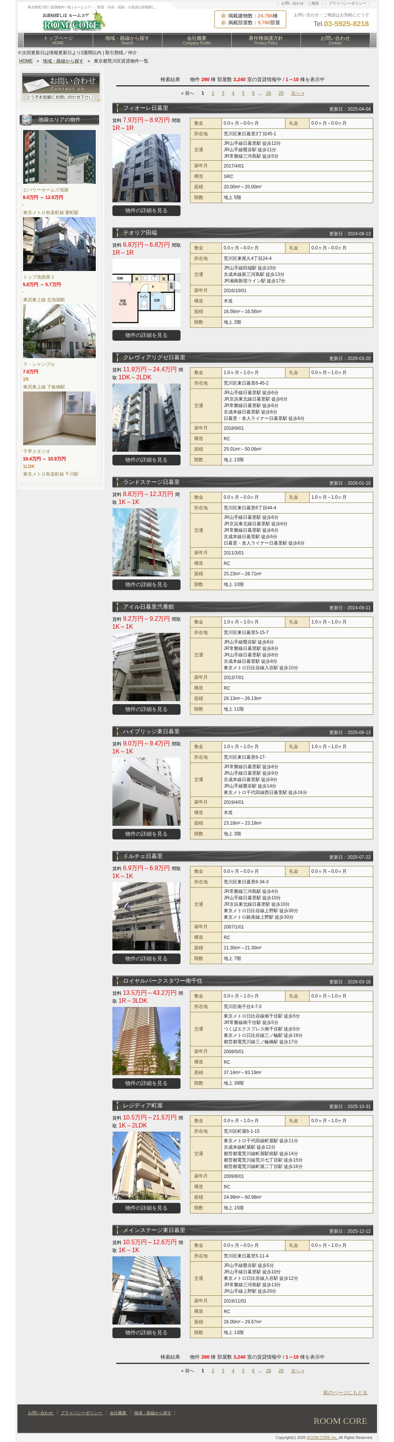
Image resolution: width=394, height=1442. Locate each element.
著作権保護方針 (266, 40)
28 (268, 93)
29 (281, 93)
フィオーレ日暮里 (145, 108)
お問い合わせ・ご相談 (300, 3)
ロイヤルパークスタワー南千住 (162, 980)
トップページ (58, 40)
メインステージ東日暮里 (154, 1230)
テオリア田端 (140, 232)
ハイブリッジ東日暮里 (151, 731)
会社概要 (197, 40)
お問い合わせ (335, 40)
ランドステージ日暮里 (151, 482)
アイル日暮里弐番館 (148, 606)
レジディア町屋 (143, 1105)
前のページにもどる (345, 1392)
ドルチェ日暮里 (143, 856)
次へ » (297, 93)
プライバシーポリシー (347, 3)
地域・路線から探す (127, 40)
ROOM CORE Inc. (322, 1438)
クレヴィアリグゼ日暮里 (154, 357)
